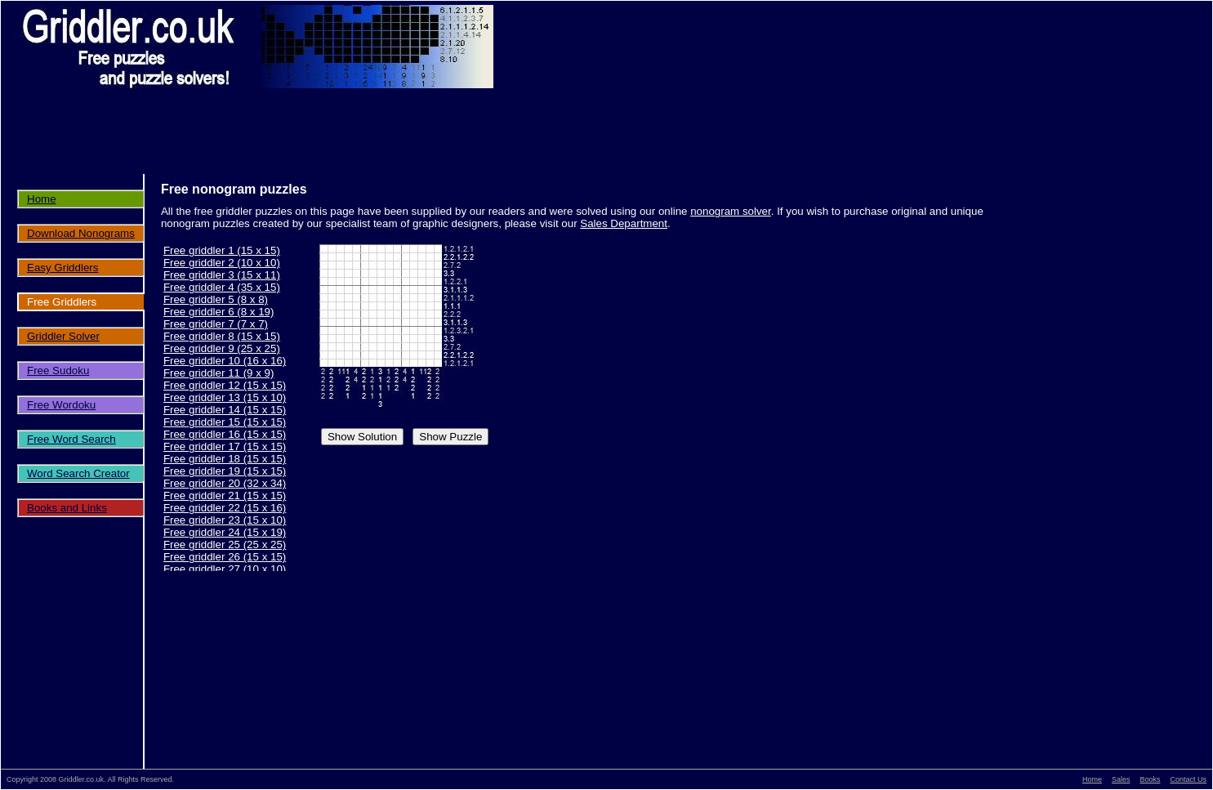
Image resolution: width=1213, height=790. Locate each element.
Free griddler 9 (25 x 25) (221, 348)
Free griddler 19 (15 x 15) (224, 471)
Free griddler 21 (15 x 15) (224, 495)
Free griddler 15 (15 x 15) (224, 422)
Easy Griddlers (62, 267)
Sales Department (623, 223)
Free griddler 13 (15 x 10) (224, 397)
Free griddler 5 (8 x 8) (215, 299)
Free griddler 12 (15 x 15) (224, 385)
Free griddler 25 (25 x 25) (224, 544)
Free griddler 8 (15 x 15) (221, 336)
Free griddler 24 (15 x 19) (224, 532)
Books (1149, 779)
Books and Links (67, 508)
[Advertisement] (615, 141)
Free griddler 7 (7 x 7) (215, 324)
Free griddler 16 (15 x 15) (224, 434)
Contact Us (1188, 779)
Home (41, 199)
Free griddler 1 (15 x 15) (221, 250)
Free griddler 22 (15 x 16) (224, 508)
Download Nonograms (81, 233)
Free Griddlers (61, 302)
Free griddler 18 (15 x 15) (224, 459)
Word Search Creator (78, 473)
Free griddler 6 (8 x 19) (218, 312)
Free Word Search (71, 439)
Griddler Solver (63, 336)
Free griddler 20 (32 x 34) (224, 483)
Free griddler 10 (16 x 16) (224, 361)
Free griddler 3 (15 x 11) (221, 275)
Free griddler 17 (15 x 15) (224, 446)
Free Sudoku (58, 370)
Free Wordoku (61, 405)
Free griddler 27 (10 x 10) (224, 569)
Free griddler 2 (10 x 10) (221, 263)
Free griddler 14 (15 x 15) (224, 410)
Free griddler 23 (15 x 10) (224, 520)
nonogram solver (730, 211)
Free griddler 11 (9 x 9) (218, 373)
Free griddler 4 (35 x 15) (221, 287)
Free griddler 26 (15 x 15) (224, 557)
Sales (1121, 779)
